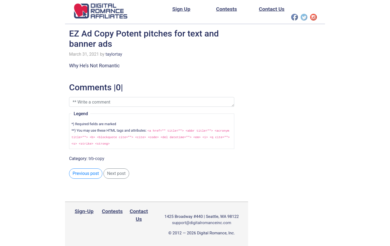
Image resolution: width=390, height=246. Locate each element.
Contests (226, 9)
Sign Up (181, 9)
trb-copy (96, 158)
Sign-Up (84, 211)
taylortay (114, 54)
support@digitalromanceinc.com (201, 222)
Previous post (86, 173)
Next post (116, 173)
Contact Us (272, 9)
